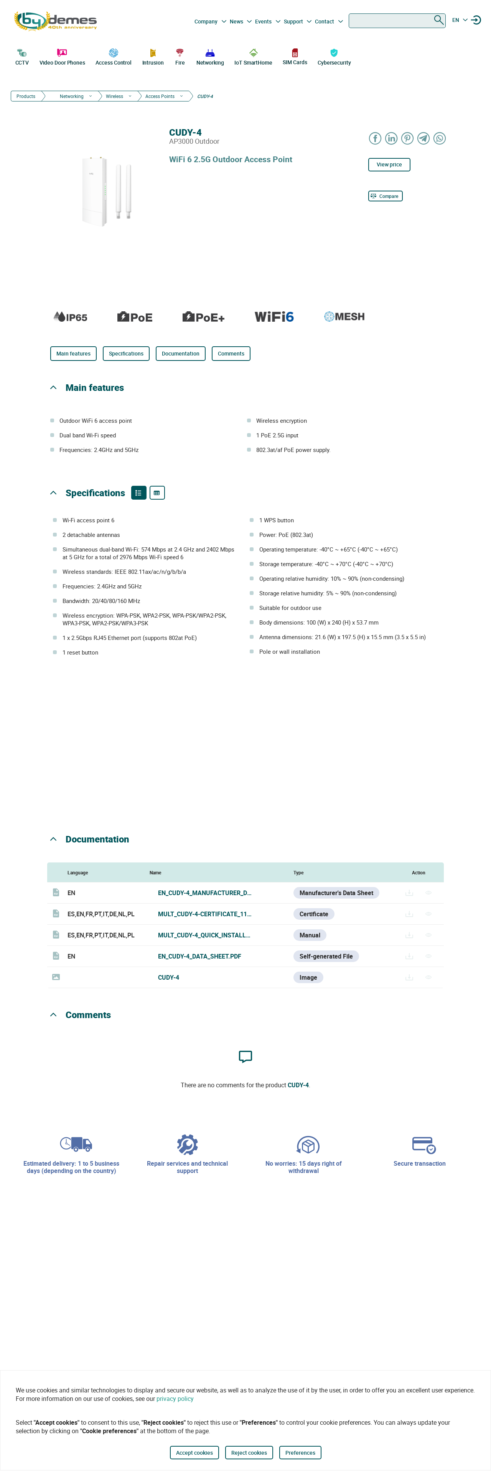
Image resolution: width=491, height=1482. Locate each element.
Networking (210, 56)
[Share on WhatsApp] (440, 138)
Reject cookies (249, 1452)
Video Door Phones (62, 56)
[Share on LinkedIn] (392, 138)
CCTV (22, 56)
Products (25, 96)
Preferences (300, 1452)
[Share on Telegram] (424, 138)
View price (389, 164)
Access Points (160, 96)
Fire (180, 56)
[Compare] (385, 196)
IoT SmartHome (253, 56)
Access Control (114, 56)
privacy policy (175, 1398)
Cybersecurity (334, 56)
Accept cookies (194, 1452)
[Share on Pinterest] (408, 138)
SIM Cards (295, 56)
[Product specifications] (157, 493)
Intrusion (153, 56)
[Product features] (139, 493)
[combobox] (397, 20)
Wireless (114, 96)
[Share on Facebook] (375, 138)
